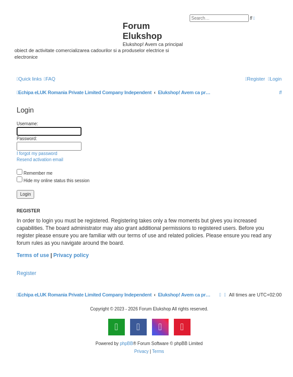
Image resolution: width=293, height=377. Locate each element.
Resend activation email (40, 159)
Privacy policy (71, 255)
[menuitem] (49, 79)
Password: (27, 138)
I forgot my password (37, 153)
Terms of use (33, 255)
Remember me (35, 173)
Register (26, 273)
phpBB (126, 343)
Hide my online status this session (53, 180)
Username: (27, 123)
